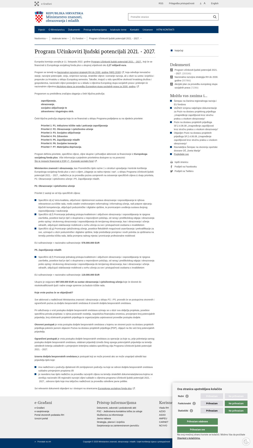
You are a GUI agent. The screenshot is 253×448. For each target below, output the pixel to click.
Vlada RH (164, 408)
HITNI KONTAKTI (165, 29)
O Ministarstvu (57, 29)
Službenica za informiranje (110, 415)
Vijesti (41, 29)
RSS (161, 3)
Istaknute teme (118, 29)
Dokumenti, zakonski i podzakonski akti (116, 408)
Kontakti (134, 29)
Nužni (181, 402)
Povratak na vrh (44, 442)
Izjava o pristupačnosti (160, 442)
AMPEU (163, 418)
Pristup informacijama (95, 29)
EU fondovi (77, 38)
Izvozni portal (41, 418)
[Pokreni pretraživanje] (215, 16)
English (214, 3)
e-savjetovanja (42, 411)
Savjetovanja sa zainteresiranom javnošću (118, 425)
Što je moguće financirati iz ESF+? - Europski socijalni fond (64, 161)
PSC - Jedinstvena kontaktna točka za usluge (119, 411)
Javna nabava (104, 418)
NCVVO (163, 425)
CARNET (163, 422)
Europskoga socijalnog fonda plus (115, 388)
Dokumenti (74, 29)
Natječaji (179, 50)
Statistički (183, 417)
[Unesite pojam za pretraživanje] (170, 17)
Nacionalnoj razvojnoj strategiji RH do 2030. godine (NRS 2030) (89, 72)
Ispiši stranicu (179, 162)
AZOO (162, 411)
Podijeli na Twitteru (181, 171)
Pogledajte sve (181, 154)
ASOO (162, 415)
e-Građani (40, 408)
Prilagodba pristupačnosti (181, 3)
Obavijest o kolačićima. (188, 438)
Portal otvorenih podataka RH (49, 415)
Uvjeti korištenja (144, 442)
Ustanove (148, 29)
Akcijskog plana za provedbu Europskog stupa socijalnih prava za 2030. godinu (96, 86)
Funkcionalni (184, 410)
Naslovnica (40, 38)
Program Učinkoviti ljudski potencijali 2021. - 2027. (114, 38)
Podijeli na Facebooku (183, 166)
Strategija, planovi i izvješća (111, 422)
